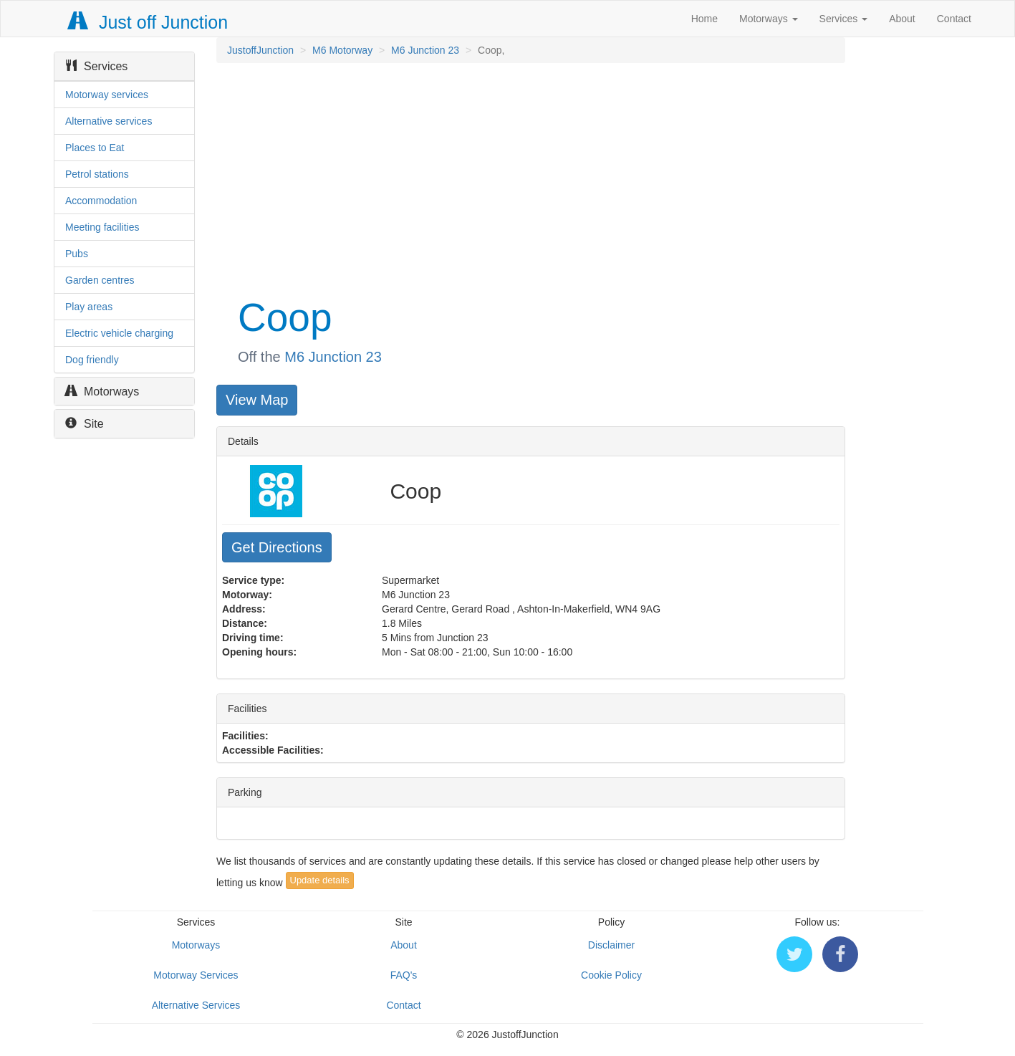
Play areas (88, 306)
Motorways (768, 18)
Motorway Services (195, 975)
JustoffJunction (260, 50)
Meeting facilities (102, 227)
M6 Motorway (342, 50)
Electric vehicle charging (119, 333)
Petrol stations (97, 174)
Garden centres (100, 280)
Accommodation (101, 200)
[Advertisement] (529, 177)
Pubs (76, 253)
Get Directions (276, 547)
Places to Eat (95, 147)
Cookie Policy (611, 975)
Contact (954, 18)
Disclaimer (611, 945)
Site (84, 424)
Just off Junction (148, 22)
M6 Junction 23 (425, 50)
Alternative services (108, 121)
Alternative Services (196, 1005)
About (902, 18)
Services (843, 18)
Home (704, 18)
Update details (320, 880)
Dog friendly (92, 359)
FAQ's (404, 975)
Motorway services (106, 94)
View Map (257, 400)
